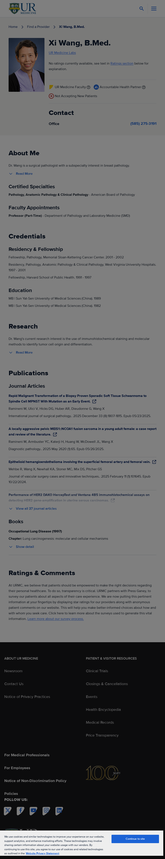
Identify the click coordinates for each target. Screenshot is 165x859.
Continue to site (135, 839)
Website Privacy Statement (42, 853)
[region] (81, 844)
